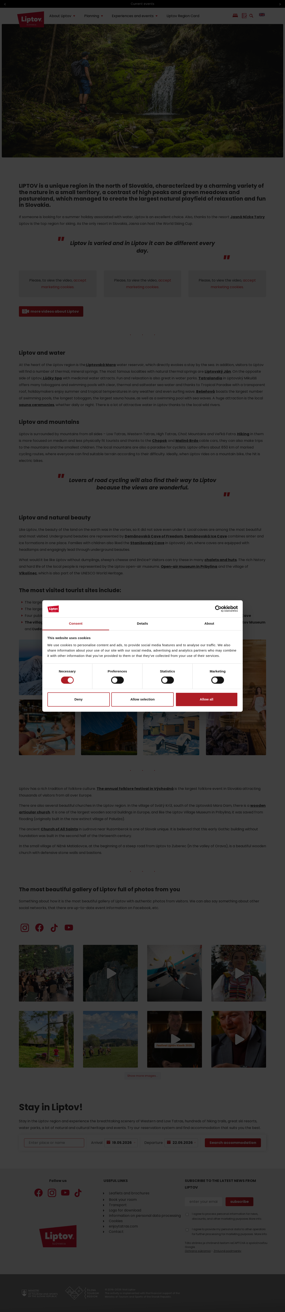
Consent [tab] (76, 623)
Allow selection (142, 699)
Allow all (206, 699)
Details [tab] (142, 623)
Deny (78, 699)
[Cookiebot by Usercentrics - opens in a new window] (218, 609)
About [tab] (209, 623)
